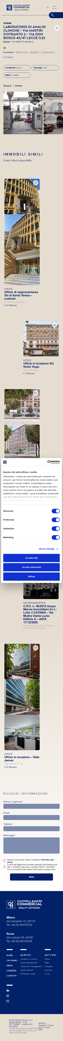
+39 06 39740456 (21, 941)
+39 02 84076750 (21, 925)
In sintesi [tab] (8, 52)
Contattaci (8, 57)
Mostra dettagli (46, 549)
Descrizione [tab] (21, 52)
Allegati (7, 85)
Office (47, 959)
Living (47, 974)
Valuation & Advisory (28, 959)
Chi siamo (12, 960)
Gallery (18, 85)
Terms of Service (15, 1032)
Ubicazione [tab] (47, 52)
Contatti (11, 976)
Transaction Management (31, 966)
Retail (47, 963)
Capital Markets (26, 970)
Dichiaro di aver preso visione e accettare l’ (30, 861)
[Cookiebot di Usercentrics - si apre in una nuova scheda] (47, 462)
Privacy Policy (27, 1030)
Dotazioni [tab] (34, 52)
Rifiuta (31, 576)
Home (9, 955)
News (9, 965)
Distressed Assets (27, 974)
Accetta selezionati (31, 567)
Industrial (48, 970)
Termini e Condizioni (42, 1024)
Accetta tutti (31, 558)
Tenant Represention (29, 963)
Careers (11, 971)
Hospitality (49, 966)
